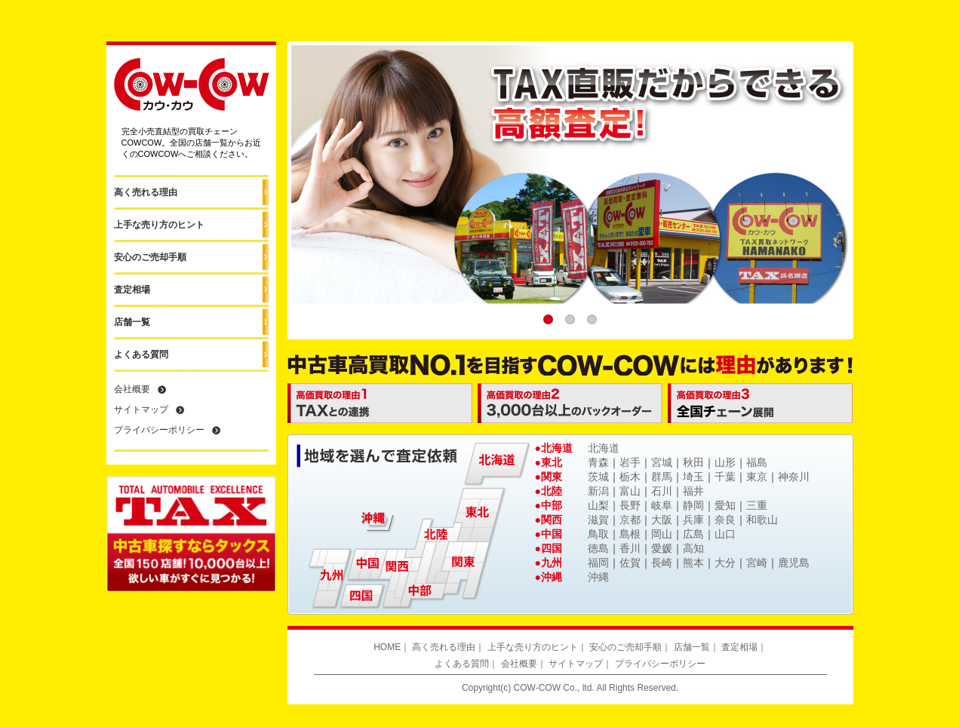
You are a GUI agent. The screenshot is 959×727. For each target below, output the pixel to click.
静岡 (693, 505)
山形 (725, 462)
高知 (693, 548)
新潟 (598, 491)
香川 (630, 548)
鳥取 (598, 534)
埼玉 (693, 477)
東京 (756, 477)
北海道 (603, 448)
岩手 (630, 462)
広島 (693, 534)
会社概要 (132, 389)
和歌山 (762, 520)
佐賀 (630, 563)
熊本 (693, 563)
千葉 (725, 477)
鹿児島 (794, 563)
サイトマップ (141, 409)
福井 (693, 491)
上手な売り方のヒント (159, 224)
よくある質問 (141, 354)
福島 (756, 462)
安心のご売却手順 (150, 257)
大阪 (661, 520)
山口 (725, 534)
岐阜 (661, 505)
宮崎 (756, 563)
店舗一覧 (132, 322)
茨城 (598, 477)
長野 (630, 505)
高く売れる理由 (145, 192)
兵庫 (693, 520)
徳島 (598, 548)
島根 (630, 534)
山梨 (598, 505)
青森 (598, 462)
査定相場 (132, 289)
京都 (630, 520)
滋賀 (598, 520)
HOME (387, 647)
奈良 (725, 520)
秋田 (693, 462)
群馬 (661, 477)
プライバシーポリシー (159, 430)
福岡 (598, 563)
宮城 (661, 462)
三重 (756, 505)
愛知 (725, 505)
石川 (661, 491)
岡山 (661, 534)
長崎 (661, 563)
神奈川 (794, 477)
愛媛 (661, 548)
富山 (630, 491)
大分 (725, 563)
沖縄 (598, 577)
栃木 (630, 477)
